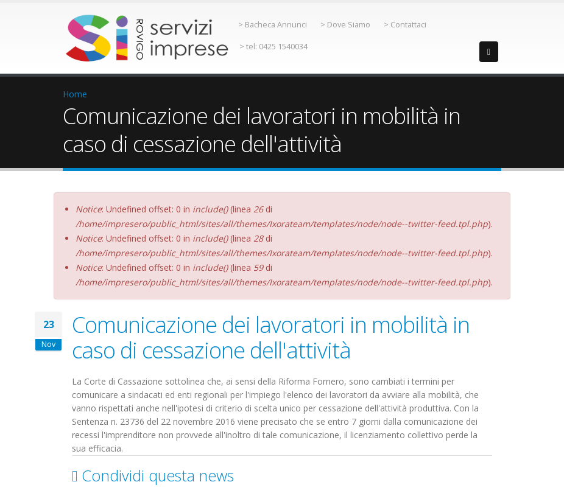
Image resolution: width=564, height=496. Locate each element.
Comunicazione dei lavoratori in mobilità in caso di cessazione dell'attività (271, 337)
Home (75, 94)
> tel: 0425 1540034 (273, 46)
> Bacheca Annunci (272, 24)
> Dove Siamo (345, 24)
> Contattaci (405, 24)
